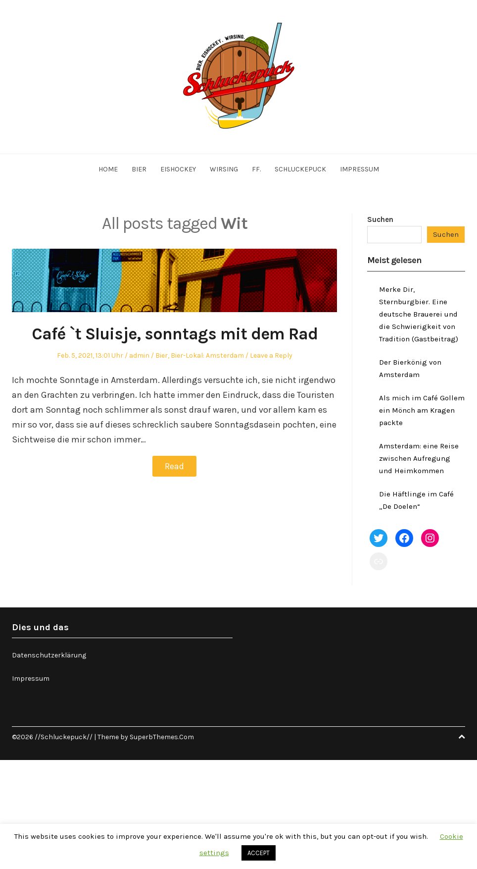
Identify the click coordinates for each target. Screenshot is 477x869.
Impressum (359, 169)
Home (108, 169)
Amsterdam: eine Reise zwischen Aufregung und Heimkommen (419, 458)
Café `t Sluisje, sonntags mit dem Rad (175, 334)
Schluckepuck (300, 169)
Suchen (380, 219)
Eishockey (178, 169)
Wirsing (224, 169)
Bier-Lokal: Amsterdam (207, 355)
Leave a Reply (271, 355)
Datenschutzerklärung (49, 655)
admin (139, 355)
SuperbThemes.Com (162, 737)
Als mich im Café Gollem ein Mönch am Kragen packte (422, 410)
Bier (139, 169)
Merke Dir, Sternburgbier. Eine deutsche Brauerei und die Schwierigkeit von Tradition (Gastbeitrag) (418, 314)
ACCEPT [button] (258, 853)
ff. (256, 169)
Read (174, 466)
